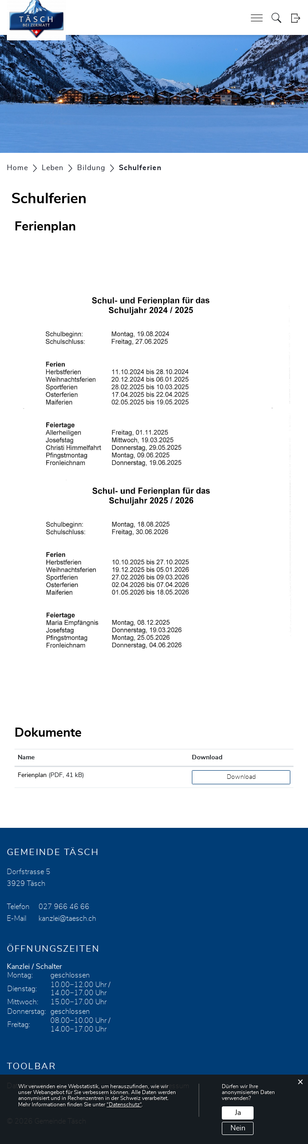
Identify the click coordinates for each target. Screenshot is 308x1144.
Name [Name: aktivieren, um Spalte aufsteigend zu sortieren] (26, 757)
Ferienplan (32, 775)
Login (295, 18)
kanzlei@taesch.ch (67, 918)
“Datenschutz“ (124, 1104)
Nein (237, 1128)
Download (241, 777)
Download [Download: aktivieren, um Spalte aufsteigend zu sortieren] (207, 757)
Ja (238, 1112)
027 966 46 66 (64, 906)
